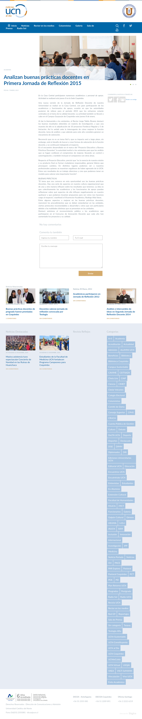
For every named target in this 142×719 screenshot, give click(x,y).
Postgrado (126, 591)
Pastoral (127, 568)
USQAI (126, 665)
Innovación (125, 534)
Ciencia (111, 384)
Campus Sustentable (118, 367)
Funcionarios (114, 511)
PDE (110, 579)
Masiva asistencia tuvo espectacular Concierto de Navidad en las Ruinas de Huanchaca (18, 360)
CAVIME (112, 372)
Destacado (125, 440)
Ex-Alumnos (114, 489)
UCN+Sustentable (117, 636)
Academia (120, 338)
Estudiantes (127, 483)
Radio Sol (21, 28)
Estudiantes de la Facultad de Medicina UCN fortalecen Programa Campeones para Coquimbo (54, 360)
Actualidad (129, 344)
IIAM (120, 528)
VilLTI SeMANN (124, 670)
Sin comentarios (46, 318)
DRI (125, 452)
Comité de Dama (116, 406)
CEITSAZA (125, 372)
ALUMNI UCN (127, 349)
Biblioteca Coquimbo (118, 361)
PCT (132, 574)
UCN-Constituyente (118, 642)
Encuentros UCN (116, 471)
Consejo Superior (116, 412)
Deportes (112, 440)
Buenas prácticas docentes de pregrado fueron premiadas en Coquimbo (20, 311)
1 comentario (11, 318)
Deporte (127, 435)
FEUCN (112, 506)
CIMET (121, 384)
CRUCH (112, 418)
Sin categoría (114, 625)
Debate (121, 429)
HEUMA (112, 523)
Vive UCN (127, 676)
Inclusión (112, 534)
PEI (117, 579)
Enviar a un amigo (131, 99)
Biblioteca (126, 355)
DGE (110, 446)
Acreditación (114, 344)
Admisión (112, 349)
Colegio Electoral (116, 395)
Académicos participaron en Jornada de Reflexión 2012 (86, 295)
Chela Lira (113, 378)
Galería (78, 25)
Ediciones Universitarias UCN (119, 459)
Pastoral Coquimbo (117, 574)
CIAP (123, 378)
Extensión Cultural (117, 494)
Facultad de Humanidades (120, 500)
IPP (125, 545)
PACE (117, 562)
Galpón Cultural (116, 517)
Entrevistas (113, 483)
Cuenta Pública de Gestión (121, 423)
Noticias (130, 557)
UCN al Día (113, 648)
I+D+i (122, 523)
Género (130, 517)
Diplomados (114, 452)
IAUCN (111, 528)
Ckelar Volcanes (116, 389)
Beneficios (113, 355)
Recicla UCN (114, 602)
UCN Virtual (114, 665)
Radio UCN (125, 596)
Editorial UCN (115, 466)
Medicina (112, 551)
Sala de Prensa (115, 619)
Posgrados (113, 591)
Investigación (114, 545)
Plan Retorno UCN (117, 585)
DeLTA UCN (114, 435)
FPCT (121, 506)
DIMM (119, 446)
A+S (110, 338)
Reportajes (123, 614)
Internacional (114, 540)
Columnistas (65, 25)
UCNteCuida (114, 659)
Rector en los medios (44, 25)
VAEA (111, 670)
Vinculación (114, 676)
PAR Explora (114, 568)
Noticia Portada (115, 557)
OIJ (110, 562)
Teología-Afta (114, 631)
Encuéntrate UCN (116, 477)
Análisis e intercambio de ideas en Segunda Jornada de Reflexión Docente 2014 (121, 311)
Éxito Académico (116, 682)
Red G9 (112, 614)
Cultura (112, 429)
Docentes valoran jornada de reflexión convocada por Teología (54, 311)
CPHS (131, 412)
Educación (130, 466)
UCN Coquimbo (116, 653)
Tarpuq (127, 625)
